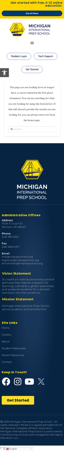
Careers (6, 334)
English (11, 449)
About (6, 341)
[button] (4, 72)
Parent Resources (13, 355)
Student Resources (14, 348)
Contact (7, 362)
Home (6, 327)
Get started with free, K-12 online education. (36, 4)
